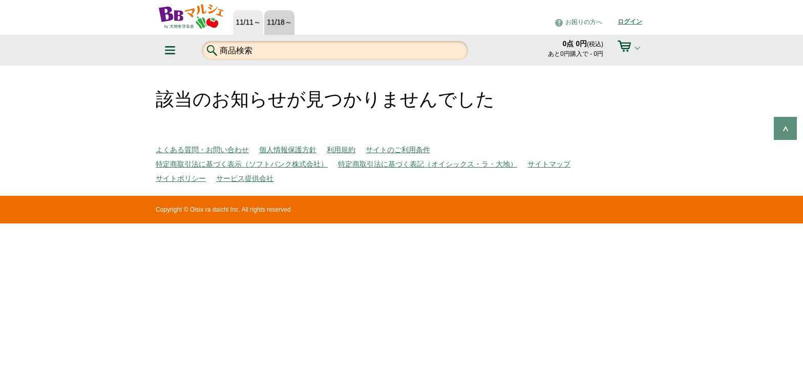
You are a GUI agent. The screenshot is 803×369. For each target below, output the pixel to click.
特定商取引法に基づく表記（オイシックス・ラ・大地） (427, 164)
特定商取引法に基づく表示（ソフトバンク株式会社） (242, 164)
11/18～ (279, 22)
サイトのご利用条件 (398, 150)
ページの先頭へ (785, 128)
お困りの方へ (583, 22)
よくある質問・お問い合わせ (202, 150)
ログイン (630, 21)
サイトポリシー (181, 178)
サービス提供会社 (244, 178)
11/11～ (248, 22)
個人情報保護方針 (287, 150)
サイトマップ (548, 164)
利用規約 (341, 150)
